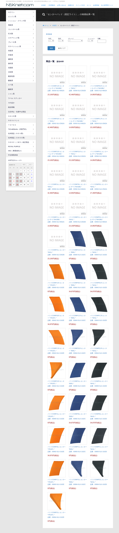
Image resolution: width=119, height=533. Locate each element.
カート (89, 5)
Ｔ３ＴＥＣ (12, 125)
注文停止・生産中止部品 (17, 112)
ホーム (46, 25)
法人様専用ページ (107, 5)
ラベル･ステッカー (15, 98)
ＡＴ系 (10, 85)
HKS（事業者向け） (15, 151)
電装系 (10, 25)
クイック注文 (80, 5)
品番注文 (71, 5)
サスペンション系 (14, 46)
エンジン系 (12, 16)
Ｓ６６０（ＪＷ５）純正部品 (18, 142)
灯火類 (10, 33)
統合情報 (11, 107)
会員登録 (96, 5)
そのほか (11, 103)
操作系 (10, 63)
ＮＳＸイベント (13, 120)
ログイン (11, 12)
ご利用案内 (51, 5)
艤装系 (10, 89)
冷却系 (10, 72)
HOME (43, 5)
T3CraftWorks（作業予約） (18, 129)
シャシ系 (11, 94)
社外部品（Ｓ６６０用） (17, 138)
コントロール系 (13, 29)
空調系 (10, 68)
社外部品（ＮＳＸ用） (16, 133)
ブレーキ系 (12, 42)
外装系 (10, 55)
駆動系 (10, 80)
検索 (51, 48)
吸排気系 (11, 76)
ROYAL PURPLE (14, 146)
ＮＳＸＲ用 (12, 116)
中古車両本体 (13, 155)
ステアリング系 (13, 38)
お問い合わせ (61, 5)
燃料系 (10, 59)
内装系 (10, 51)
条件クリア (62, 48)
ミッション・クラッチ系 (17, 21)
